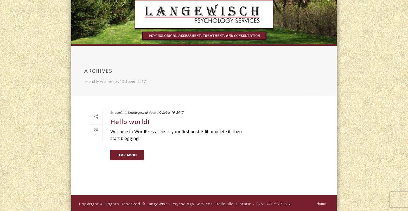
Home (313, 91)
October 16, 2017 (171, 112)
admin (118, 112)
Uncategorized (138, 112)
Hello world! (130, 121)
